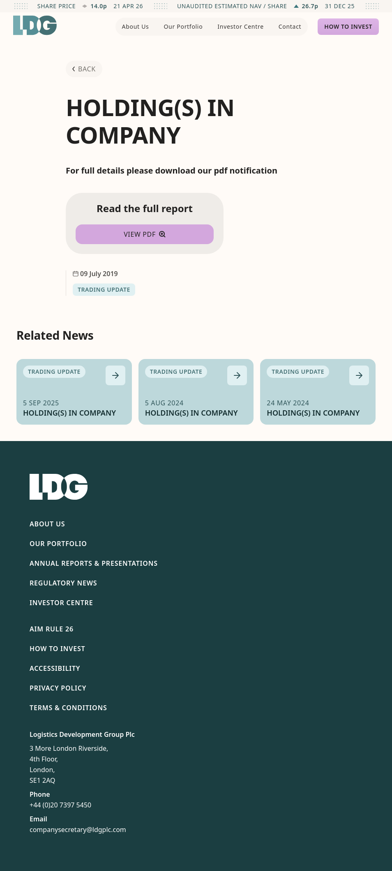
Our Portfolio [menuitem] (183, 26)
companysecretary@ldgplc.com (78, 829)
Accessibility (55, 668)
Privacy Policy (58, 688)
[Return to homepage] (35, 25)
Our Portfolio (58, 543)
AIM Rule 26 (52, 628)
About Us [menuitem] (135, 26)
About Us (47, 523)
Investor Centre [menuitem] (240, 26)
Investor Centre (61, 602)
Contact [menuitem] (290, 26)
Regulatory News (63, 583)
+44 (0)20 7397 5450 (60, 804)
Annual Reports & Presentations (94, 563)
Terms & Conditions (68, 707)
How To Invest (57, 648)
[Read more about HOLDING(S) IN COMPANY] (115, 375)
